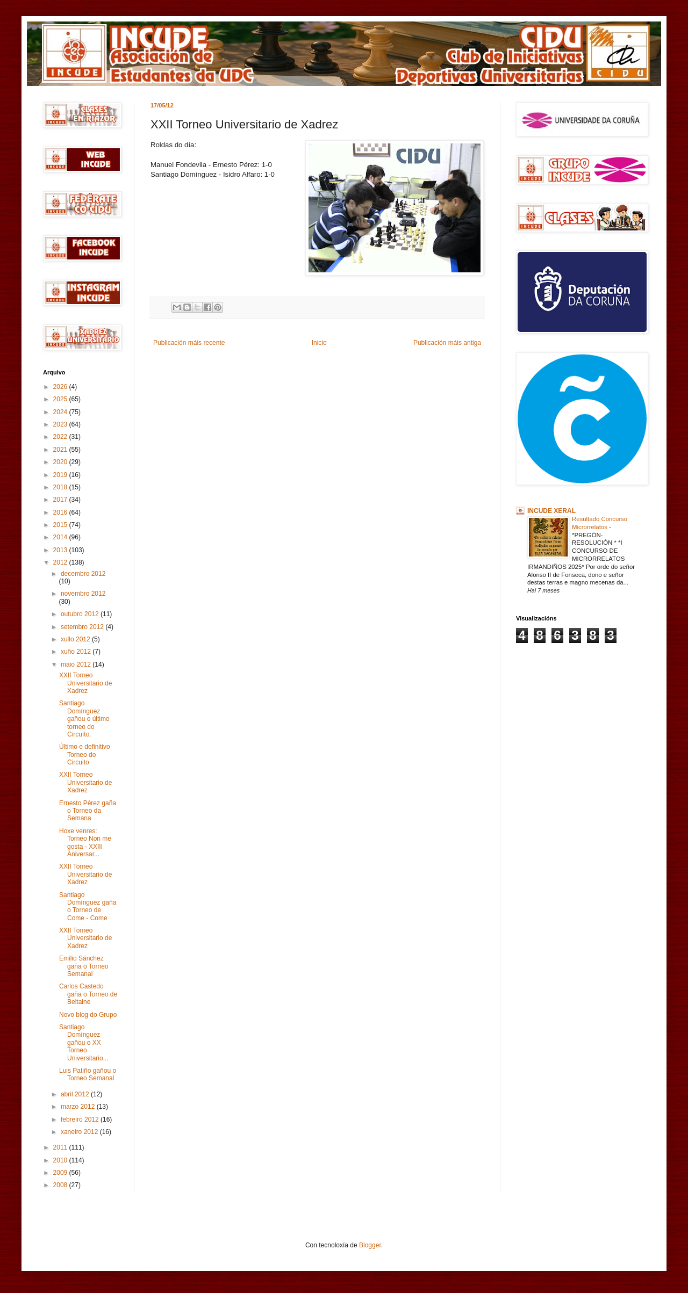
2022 (61, 436)
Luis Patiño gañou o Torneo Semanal (87, 1074)
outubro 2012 (81, 614)
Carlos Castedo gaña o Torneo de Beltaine (88, 994)
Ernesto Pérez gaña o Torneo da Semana (87, 810)
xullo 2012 (76, 639)
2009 (61, 1172)
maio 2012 (76, 664)
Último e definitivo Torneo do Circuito (84, 754)
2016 (61, 512)
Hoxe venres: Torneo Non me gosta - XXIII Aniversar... (85, 842)
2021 (61, 449)
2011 (61, 1147)
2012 (61, 562)
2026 (61, 387)
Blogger (370, 1245)
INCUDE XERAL (551, 511)
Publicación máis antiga (447, 342)
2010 (61, 1160)
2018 (61, 487)
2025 (61, 399)
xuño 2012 (76, 651)
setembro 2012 (83, 627)
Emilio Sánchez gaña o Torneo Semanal (84, 966)
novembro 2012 (83, 593)
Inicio (319, 342)
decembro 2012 (83, 573)
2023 (61, 424)
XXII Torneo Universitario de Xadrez (85, 683)
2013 (61, 550)
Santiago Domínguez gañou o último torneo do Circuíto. (84, 718)
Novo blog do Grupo (88, 1014)
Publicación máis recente (189, 342)
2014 (61, 537)
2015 (61, 525)
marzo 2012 (79, 1106)
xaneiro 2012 (80, 1132)
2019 (61, 475)
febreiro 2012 (81, 1119)
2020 (61, 462)
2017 (61, 499)
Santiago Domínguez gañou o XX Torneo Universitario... (84, 1042)
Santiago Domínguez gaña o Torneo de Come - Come (87, 906)
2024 (61, 412)
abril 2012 (76, 1094)
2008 (61, 1185)
